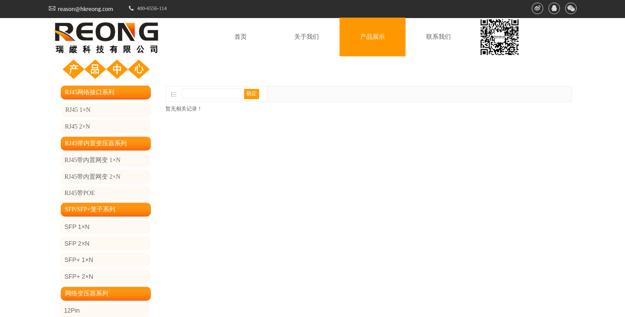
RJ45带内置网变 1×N (93, 160)
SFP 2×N (77, 243)
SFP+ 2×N (79, 276)
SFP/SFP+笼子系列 (90, 209)
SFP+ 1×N (79, 259)
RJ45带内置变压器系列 (96, 143)
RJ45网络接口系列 (90, 92)
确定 (251, 93)
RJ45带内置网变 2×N (93, 176)
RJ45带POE (80, 193)
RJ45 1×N (78, 110)
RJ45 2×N (77, 126)
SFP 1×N (77, 226)
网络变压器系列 (86, 293)
